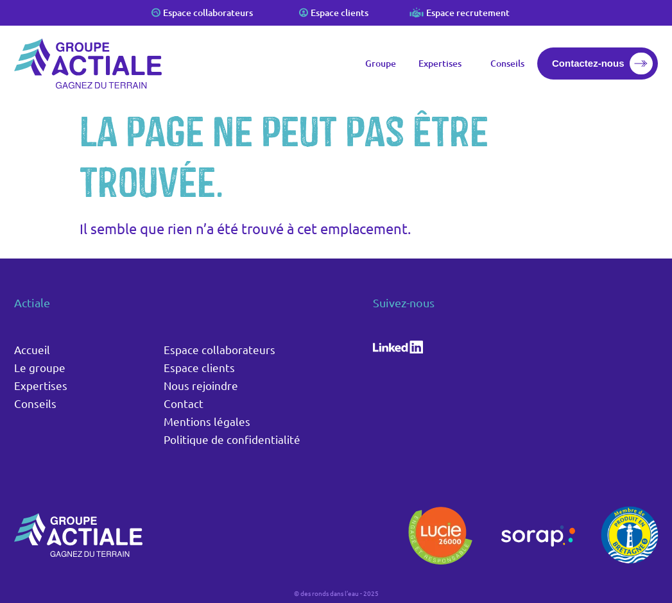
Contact (183, 403)
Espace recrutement (468, 12)
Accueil (32, 349)
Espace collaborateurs (208, 12)
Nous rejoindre (201, 385)
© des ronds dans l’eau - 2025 (336, 593)
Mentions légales (207, 421)
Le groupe (39, 367)
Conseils (507, 63)
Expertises (443, 63)
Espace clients (339, 12)
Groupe (380, 63)
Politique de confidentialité (232, 439)
